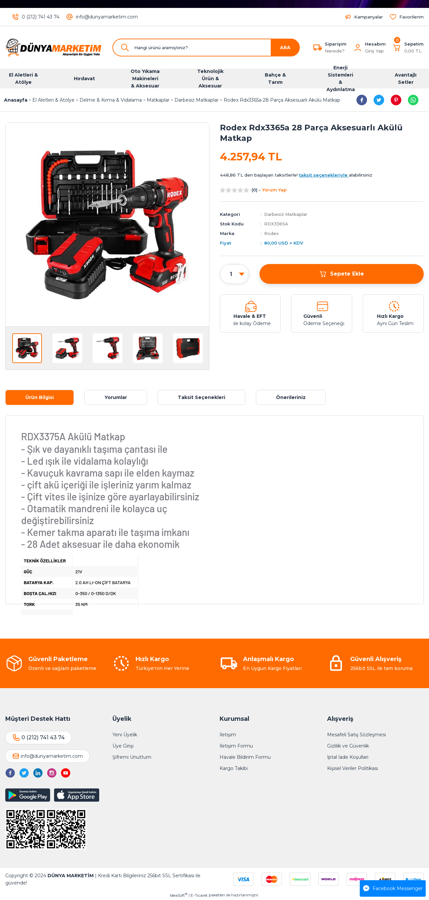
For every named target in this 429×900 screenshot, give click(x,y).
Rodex (271, 233)
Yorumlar (116, 397)
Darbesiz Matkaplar (285, 214)
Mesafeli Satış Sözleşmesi (356, 735)
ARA (285, 47)
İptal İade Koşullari (347, 757)
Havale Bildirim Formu (245, 757)
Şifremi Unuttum (131, 757)
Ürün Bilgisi (39, 397)
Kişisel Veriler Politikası (352, 768)
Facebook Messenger (393, 888)
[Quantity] (234, 274)
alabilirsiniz (335, 175)
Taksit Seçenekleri (201, 397)
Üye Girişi (123, 746)
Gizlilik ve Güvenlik (348, 746)
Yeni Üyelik (124, 735)
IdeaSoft (178, 895)
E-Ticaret (199, 895)
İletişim (228, 735)
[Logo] (53, 47)
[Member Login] (357, 47)
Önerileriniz (291, 397)
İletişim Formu (236, 746)
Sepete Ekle (341, 274)
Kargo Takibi (234, 768)
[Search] (206, 47)
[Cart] (408, 47)
